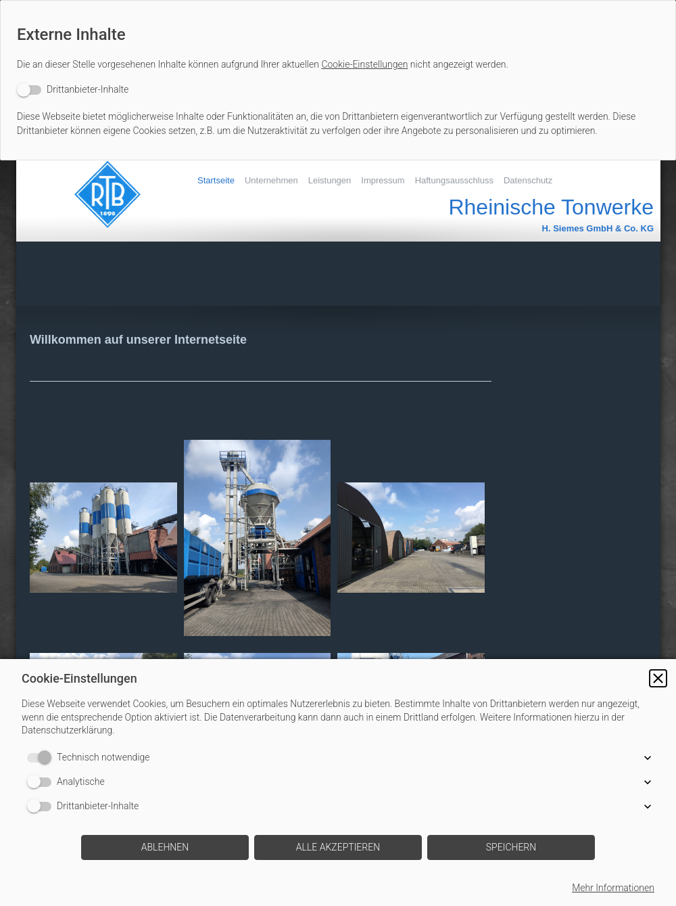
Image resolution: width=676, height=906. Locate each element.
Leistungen (330, 180)
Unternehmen (271, 180)
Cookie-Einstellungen (364, 64)
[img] (100, 194)
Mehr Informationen (613, 887)
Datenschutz (528, 180)
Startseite (216, 180)
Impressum (382, 180)
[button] (658, 678)
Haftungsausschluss (454, 180)
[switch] (72, 90)
